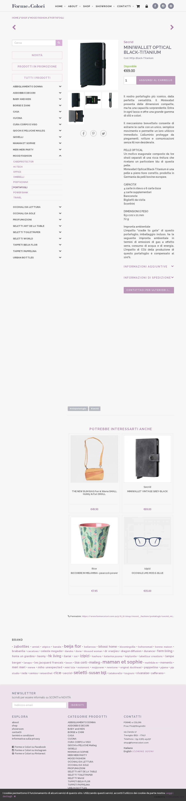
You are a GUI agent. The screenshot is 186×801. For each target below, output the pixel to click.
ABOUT (73, 6)
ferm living (165, 651)
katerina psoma (113, 656)
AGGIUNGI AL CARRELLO (156, 80)
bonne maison (163, 646)
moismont (83, 667)
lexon (69, 662)
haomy (41, 656)
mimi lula (70, 667)
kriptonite (131, 656)
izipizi (85, 656)
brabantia (18, 651)
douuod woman (93, 651)
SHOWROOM (104, 6)
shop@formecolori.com (136, 742)
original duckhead (130, 667)
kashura (96, 656)
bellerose (90, 646)
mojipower (98, 667)
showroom (18, 729)
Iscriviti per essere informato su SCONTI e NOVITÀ (93, 695)
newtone (112, 667)
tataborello (115, 673)
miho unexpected (50, 667)
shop (14, 725)
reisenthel (46, 673)
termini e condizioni (23, 735)
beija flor (72, 646)
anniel (35, 646)
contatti (16, 732)
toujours (129, 673)
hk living (54, 656)
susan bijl (97, 672)
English (139, 751)
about (15, 722)
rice (57, 673)
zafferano (157, 673)
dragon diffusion (131, 651)
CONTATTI (124, 6)
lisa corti (81, 662)
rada (24, 673)
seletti (80, 672)
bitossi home (107, 646)
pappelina (151, 667)
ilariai (67, 656)
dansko (69, 651)
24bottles (21, 646)
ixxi (76, 656)
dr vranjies (111, 651)
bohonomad (145, 646)
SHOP (86, 6)
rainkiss (33, 673)
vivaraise (142, 673)
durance (149, 651)
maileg (94, 662)
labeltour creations (151, 656)
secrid (67, 673)
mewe (31, 667)
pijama (164, 667)
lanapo (28, 662)
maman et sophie (122, 662)
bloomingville (128, 646)
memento (166, 662)
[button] (60, 86)
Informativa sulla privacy (26, 738)
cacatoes (33, 651)
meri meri (18, 667)
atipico (46, 646)
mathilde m (151, 662)
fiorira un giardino (23, 656)
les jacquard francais (48, 662)
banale (57, 646)
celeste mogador (52, 651)
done (79, 651)
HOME (59, 6)
